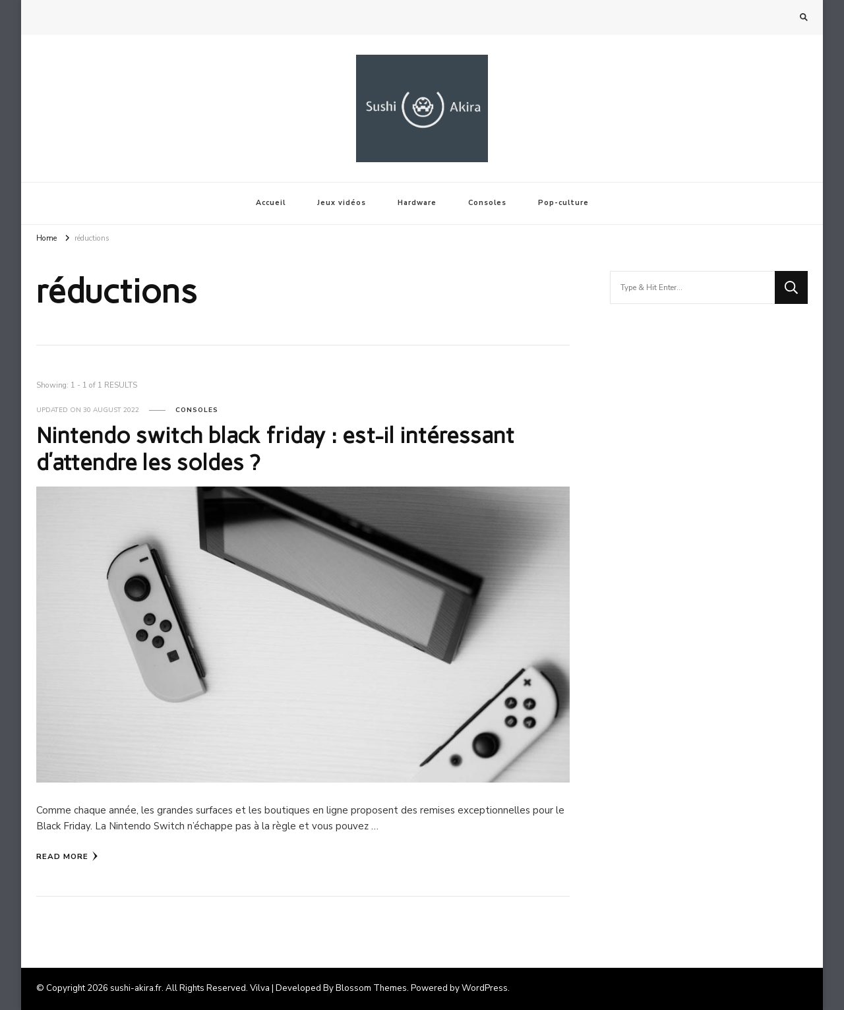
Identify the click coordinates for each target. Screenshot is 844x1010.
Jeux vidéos (341, 203)
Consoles (487, 203)
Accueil (271, 203)
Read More (67, 856)
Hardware (417, 203)
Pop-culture (563, 203)
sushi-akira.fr (136, 988)
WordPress (485, 988)
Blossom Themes (371, 988)
